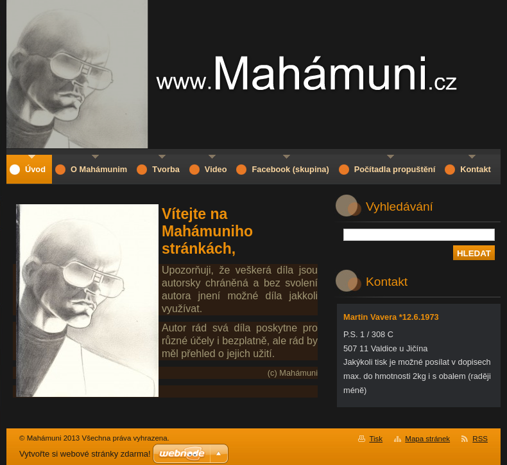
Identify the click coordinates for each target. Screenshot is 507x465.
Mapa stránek (427, 439)
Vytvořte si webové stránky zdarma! (85, 454)
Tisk (375, 439)
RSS (480, 439)
